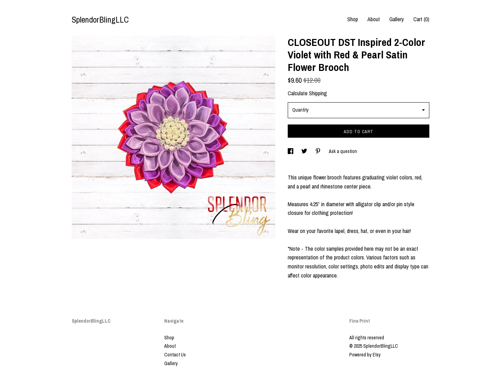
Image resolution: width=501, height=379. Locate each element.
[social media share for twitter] (304, 151)
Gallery (396, 19)
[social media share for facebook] (291, 151)
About (373, 19)
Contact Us (175, 355)
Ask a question (343, 151)
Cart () (421, 19)
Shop (352, 19)
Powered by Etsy (365, 355)
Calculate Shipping (307, 93)
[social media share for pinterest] (318, 151)
